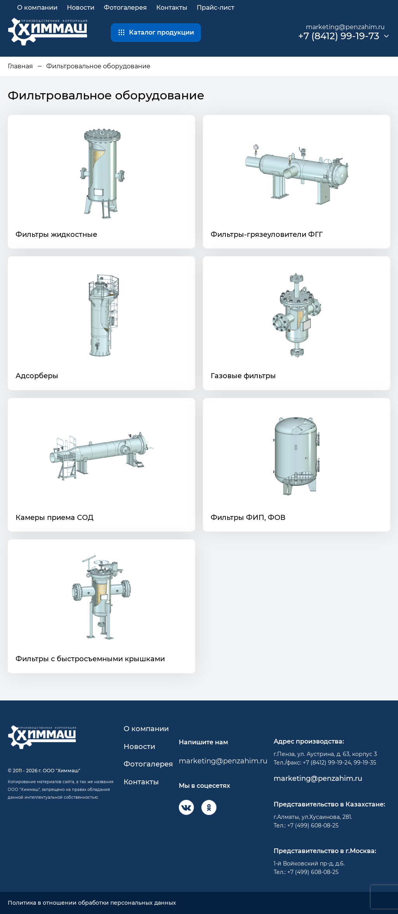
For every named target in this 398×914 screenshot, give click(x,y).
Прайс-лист (215, 7)
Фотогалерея (125, 7)
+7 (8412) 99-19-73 (338, 36)
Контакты (171, 7)
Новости (80, 7)
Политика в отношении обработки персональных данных (92, 903)
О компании (37, 7)
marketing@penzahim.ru (345, 27)
